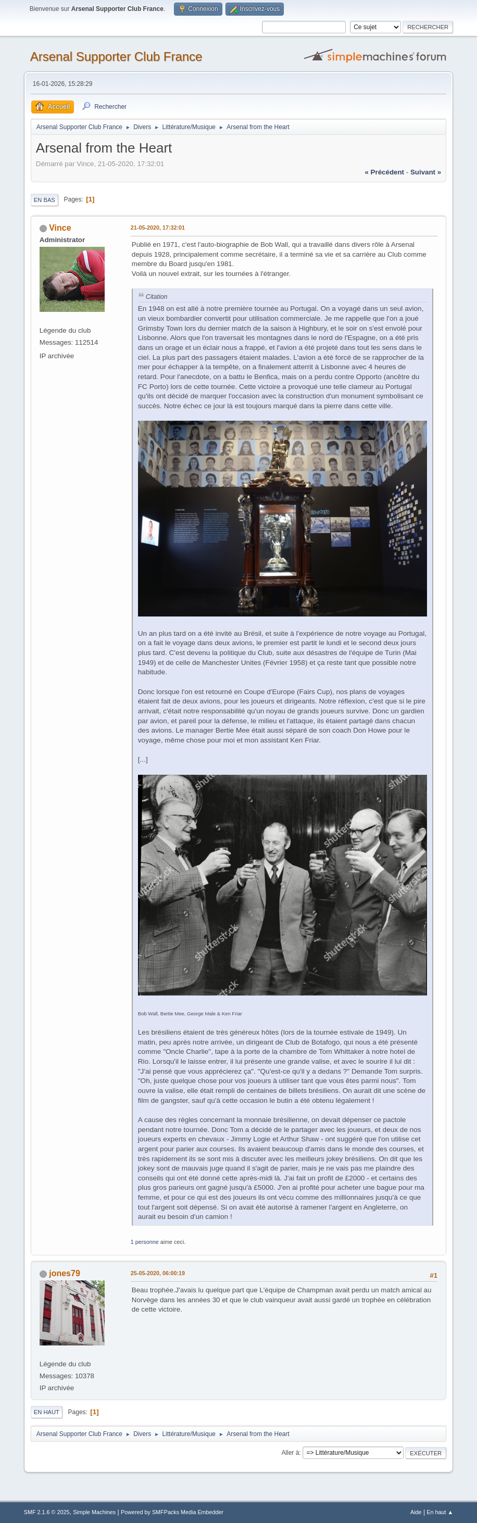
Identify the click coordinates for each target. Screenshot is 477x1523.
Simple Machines (94, 1512)
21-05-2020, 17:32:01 (158, 227)
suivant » (425, 172)
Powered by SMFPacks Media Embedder (172, 1512)
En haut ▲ (439, 1512)
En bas (44, 200)
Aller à (290, 1452)
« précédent (384, 172)
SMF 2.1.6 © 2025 (47, 1512)
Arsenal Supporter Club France (116, 56)
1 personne (145, 1242)
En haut (46, 1412)
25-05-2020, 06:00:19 (158, 1273)
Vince (60, 227)
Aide (416, 1512)
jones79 (64, 1273)
